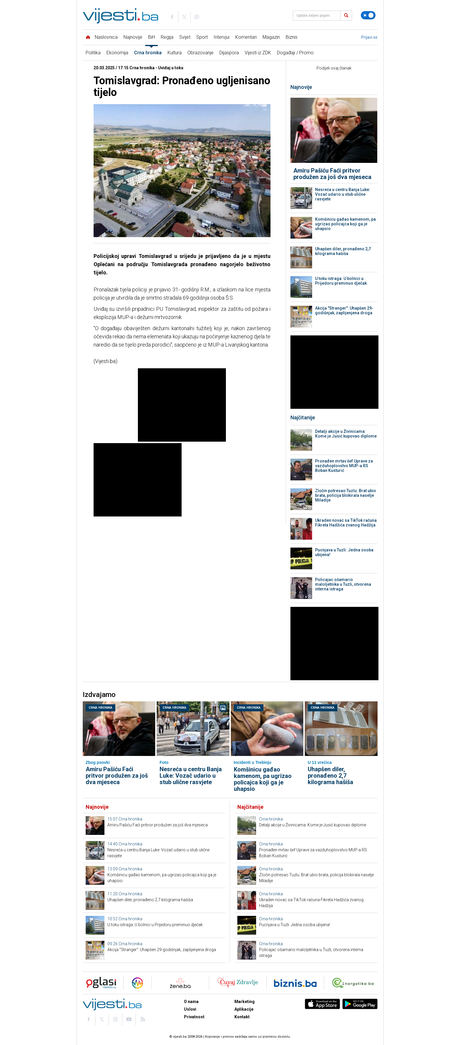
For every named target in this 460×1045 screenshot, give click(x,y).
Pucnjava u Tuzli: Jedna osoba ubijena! (344, 552)
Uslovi (190, 1009)
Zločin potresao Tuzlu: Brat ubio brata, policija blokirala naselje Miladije (345, 495)
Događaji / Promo (295, 52)
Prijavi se (369, 37)
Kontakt (242, 1016)
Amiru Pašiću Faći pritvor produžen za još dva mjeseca (332, 173)
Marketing (244, 1001)
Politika (93, 52)
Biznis (291, 37)
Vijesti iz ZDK (258, 52)
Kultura (175, 52)
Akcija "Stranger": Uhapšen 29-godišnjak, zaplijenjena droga (344, 310)
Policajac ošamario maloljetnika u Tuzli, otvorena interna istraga (343, 584)
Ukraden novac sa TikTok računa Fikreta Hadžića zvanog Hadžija (346, 522)
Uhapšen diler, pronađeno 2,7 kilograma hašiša (343, 251)
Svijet (184, 37)
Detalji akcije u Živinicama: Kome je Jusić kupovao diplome (346, 433)
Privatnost (194, 1016)
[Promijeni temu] (368, 15)
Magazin (271, 37)
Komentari (246, 37)
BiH (151, 37)
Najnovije (133, 37)
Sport (202, 37)
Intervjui (221, 37)
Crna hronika (148, 52)
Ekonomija (117, 52)
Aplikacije (243, 1009)
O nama (191, 1001)
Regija (167, 37)
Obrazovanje (200, 52)
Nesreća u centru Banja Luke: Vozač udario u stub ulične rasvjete (342, 194)
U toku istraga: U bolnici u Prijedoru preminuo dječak (341, 281)
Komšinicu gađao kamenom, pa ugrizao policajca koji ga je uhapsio (345, 224)
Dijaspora (229, 52)
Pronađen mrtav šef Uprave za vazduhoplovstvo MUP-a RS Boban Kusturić (344, 466)
